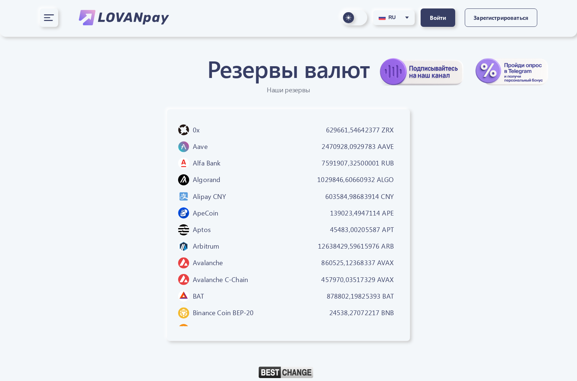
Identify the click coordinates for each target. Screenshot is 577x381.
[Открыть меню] (49, 17)
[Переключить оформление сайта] (354, 17)
